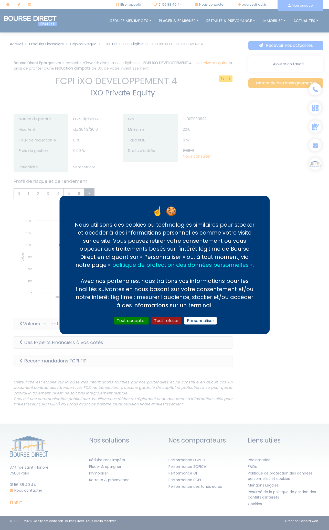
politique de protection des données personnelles (180, 265)
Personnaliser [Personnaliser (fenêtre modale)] (200, 321)
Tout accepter (131, 321)
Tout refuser (166, 321)
